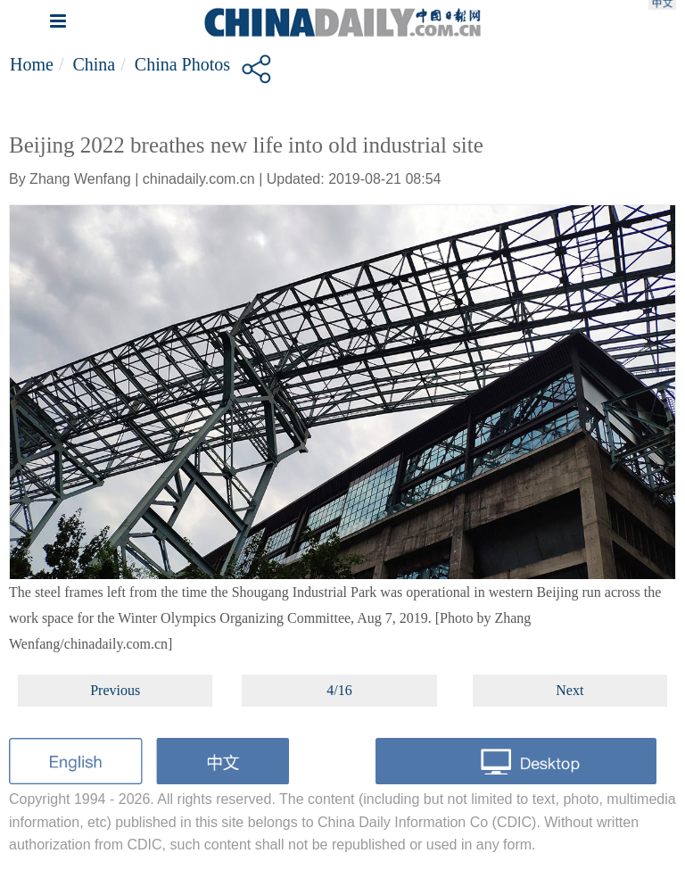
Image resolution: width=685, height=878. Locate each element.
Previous (115, 690)
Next (569, 690)
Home (32, 64)
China (93, 64)
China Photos (182, 64)
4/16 (338, 690)
